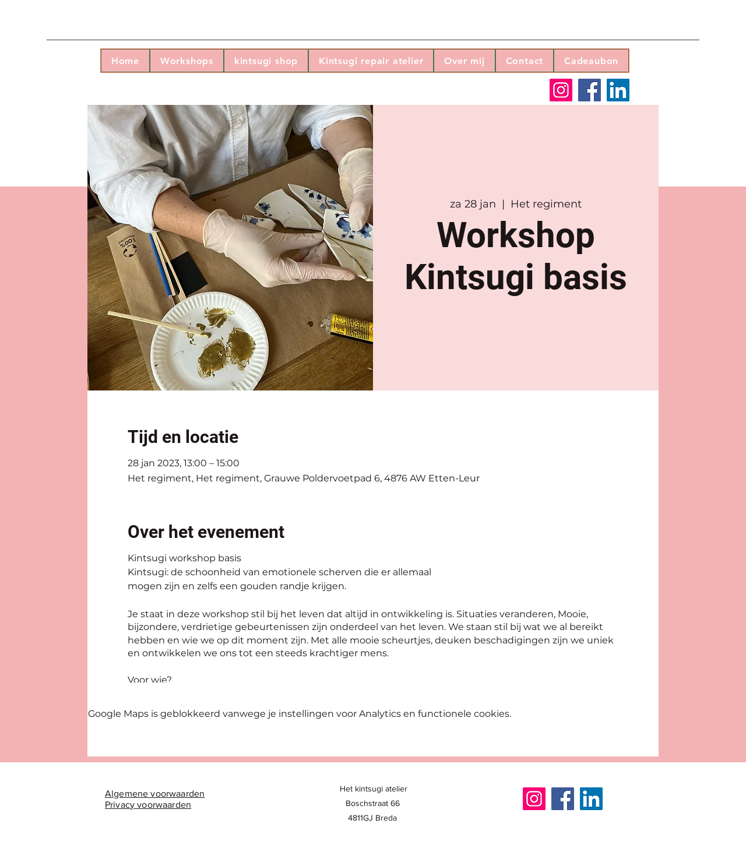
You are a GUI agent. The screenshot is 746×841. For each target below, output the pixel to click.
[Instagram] (561, 90)
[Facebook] (589, 90)
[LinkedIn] (618, 90)
